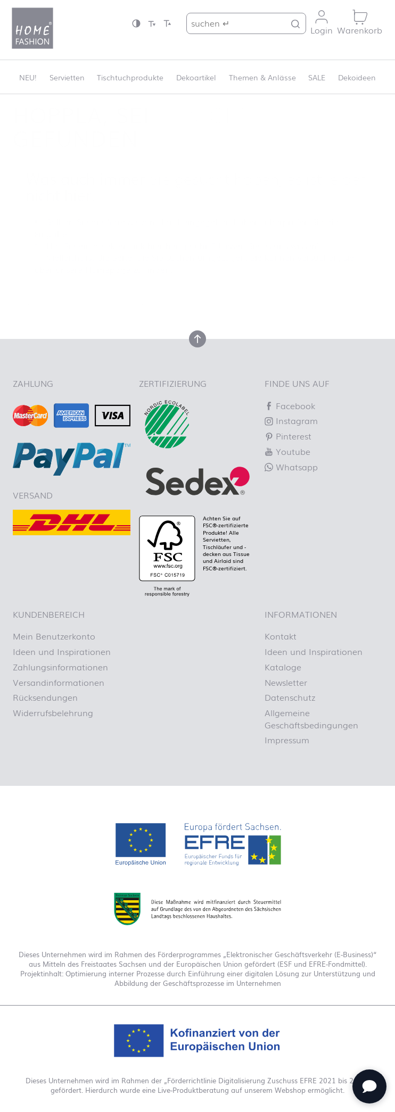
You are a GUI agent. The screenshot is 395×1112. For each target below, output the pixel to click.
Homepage (107, 269)
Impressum (287, 739)
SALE (316, 76)
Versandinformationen (58, 682)
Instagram (291, 420)
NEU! (28, 76)
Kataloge (283, 666)
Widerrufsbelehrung (53, 712)
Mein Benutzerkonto (54, 635)
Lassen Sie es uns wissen (267, 245)
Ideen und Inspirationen (62, 651)
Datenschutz (290, 697)
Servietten (67, 76)
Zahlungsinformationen (60, 666)
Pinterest (288, 435)
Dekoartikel (196, 76)
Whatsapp (291, 466)
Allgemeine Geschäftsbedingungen (311, 718)
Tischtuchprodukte (130, 76)
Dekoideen (357, 76)
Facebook (290, 405)
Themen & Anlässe (262, 76)
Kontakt (281, 635)
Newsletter (286, 682)
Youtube (287, 451)
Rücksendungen (45, 697)
